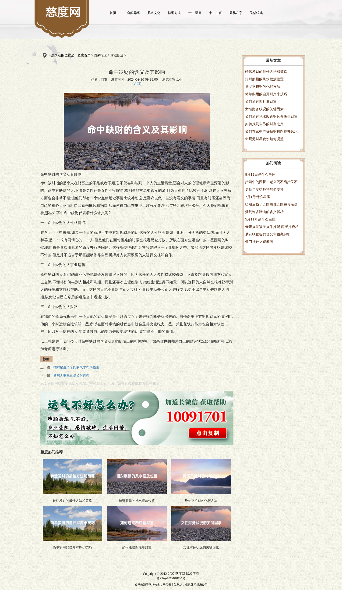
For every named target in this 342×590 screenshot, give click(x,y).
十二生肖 (215, 13)
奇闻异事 (133, 13)
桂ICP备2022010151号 (171, 578)
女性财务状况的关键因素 (264, 109)
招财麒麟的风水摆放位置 (264, 79)
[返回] (137, 83)
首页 (113, 13)
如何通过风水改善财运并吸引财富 (271, 116)
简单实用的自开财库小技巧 (266, 94)
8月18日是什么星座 (260, 174)
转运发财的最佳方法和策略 (266, 72)
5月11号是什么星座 (260, 219)
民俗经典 (256, 13)
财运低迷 (116, 55)
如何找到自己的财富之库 (264, 124)
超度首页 (84, 55)
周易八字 (235, 13)
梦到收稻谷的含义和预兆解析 (268, 234)
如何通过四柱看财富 (261, 101)
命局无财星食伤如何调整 (264, 139)
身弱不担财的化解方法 (262, 87)
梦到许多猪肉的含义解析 (264, 212)
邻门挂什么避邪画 (259, 242)
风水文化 (153, 13)
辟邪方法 (174, 13)
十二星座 (194, 13)
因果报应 (100, 55)
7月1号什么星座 (257, 197)
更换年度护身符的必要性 (264, 189)
